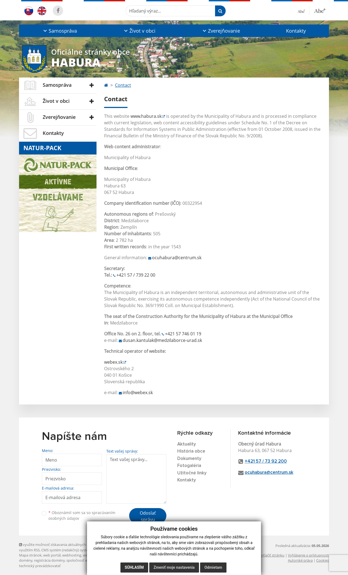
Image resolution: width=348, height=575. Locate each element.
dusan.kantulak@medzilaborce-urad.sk (162, 340)
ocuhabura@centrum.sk (176, 258)
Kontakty (296, 30)
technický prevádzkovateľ (39, 565)
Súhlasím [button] (134, 567)
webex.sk (113, 362)
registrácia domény (49, 560)
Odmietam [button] (213, 567)
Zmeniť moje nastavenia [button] (174, 567)
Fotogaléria (189, 465)
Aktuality (186, 444)
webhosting (71, 555)
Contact (123, 85)
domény (25, 560)
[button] (59, 30)
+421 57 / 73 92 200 (266, 461)
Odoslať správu (148, 516)
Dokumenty (189, 458)
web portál (52, 555)
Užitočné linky (192, 473)
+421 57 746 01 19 (183, 334)
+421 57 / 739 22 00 (135, 275)
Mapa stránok (30, 555)
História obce (191, 451)
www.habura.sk (145, 116)
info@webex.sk (138, 392)
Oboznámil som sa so (81, 515)
